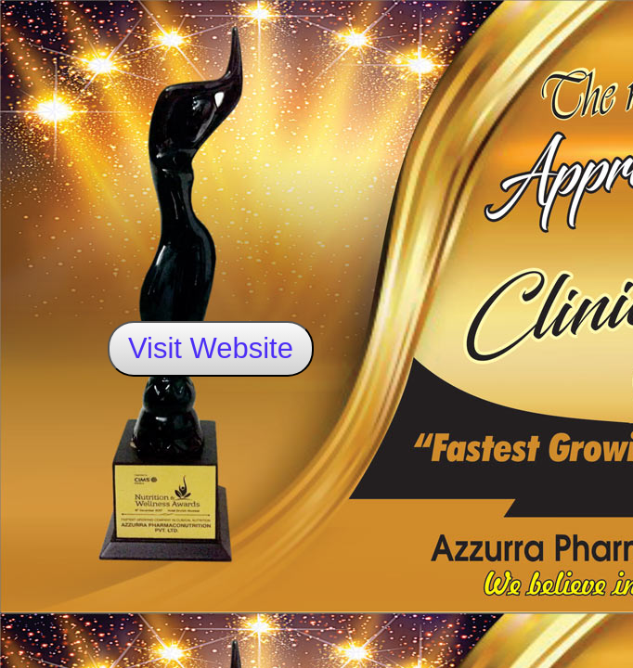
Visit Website (210, 348)
